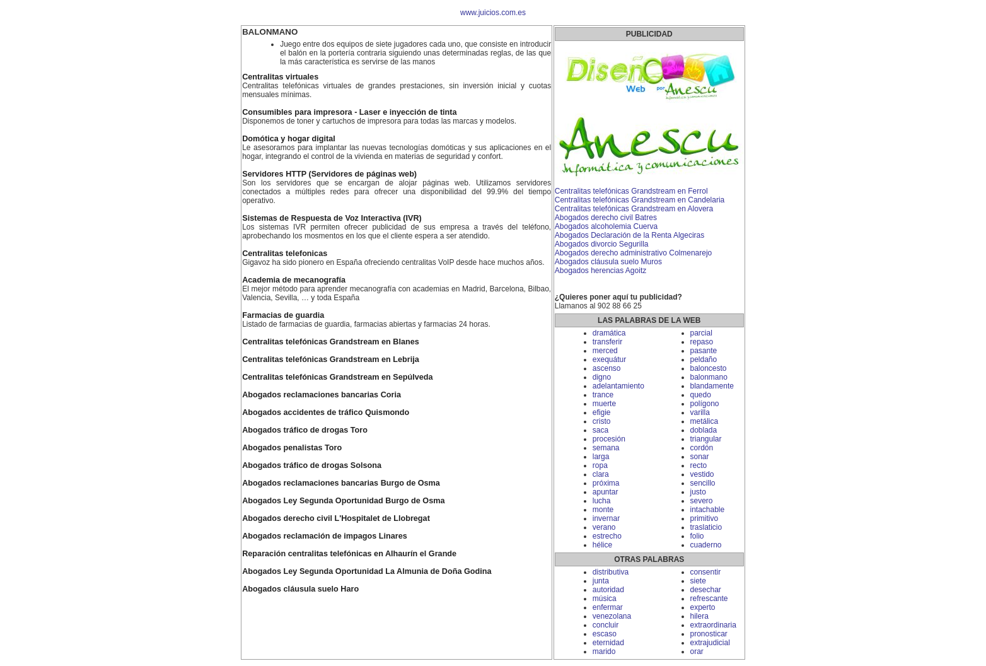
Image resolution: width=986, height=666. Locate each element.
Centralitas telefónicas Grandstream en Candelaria (639, 200)
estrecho (607, 536)
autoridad (608, 589)
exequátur (609, 359)
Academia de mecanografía (293, 280)
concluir (605, 625)
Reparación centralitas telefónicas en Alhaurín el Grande (349, 553)
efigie (602, 412)
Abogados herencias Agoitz (600, 270)
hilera (699, 616)
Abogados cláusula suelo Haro (300, 589)
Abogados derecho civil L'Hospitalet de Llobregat (336, 518)
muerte (604, 403)
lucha (602, 500)
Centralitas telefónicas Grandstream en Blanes (330, 341)
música (605, 598)
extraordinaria (713, 625)
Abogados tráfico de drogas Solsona (311, 465)
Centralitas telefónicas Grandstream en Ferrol (631, 191)
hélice (602, 544)
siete (698, 580)
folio (697, 536)
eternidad (608, 642)
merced (605, 350)
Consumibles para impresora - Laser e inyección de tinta (349, 112)
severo (701, 500)
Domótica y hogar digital (288, 138)
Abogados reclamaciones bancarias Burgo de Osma (341, 483)
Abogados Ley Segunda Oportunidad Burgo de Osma (343, 500)
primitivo (704, 518)
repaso (702, 341)
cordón (702, 447)
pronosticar (709, 633)
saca (600, 430)
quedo (700, 394)
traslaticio (706, 527)
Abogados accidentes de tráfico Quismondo (325, 412)
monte (603, 509)
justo (698, 492)
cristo (602, 421)
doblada (703, 430)
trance (603, 394)
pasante (703, 350)
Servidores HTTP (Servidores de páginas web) (329, 174)
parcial (701, 333)
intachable (707, 509)
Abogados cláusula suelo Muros (608, 261)
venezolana (612, 616)
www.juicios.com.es (493, 12)
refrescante (709, 598)
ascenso (607, 368)
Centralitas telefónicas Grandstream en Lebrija (330, 359)
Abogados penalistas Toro (292, 447)
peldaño (703, 359)
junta (601, 580)
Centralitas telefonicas (284, 253)
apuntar (605, 492)
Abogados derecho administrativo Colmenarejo (633, 252)
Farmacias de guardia (283, 315)
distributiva (611, 572)
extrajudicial (710, 642)
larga (601, 456)
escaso (605, 633)
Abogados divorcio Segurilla (602, 244)
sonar (699, 456)
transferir (607, 341)
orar (697, 651)
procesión (609, 439)
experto (703, 607)
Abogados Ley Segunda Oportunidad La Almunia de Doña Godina (366, 571)
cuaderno (706, 544)
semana (606, 447)
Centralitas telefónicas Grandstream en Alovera (634, 208)
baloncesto (708, 368)
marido (604, 651)
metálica (704, 421)
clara (601, 474)
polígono (704, 403)
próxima (606, 483)
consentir (705, 572)
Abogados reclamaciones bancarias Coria (321, 394)
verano (604, 527)
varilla (700, 412)
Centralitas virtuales (280, 77)
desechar (705, 589)
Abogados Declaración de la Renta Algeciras (629, 235)
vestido (702, 474)
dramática (609, 333)
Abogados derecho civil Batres (606, 217)
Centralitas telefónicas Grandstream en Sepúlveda (337, 377)
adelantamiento (618, 386)
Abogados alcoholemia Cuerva (606, 226)
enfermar (608, 607)
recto (698, 465)
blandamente (712, 386)
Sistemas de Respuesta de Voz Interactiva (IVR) (332, 218)
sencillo (703, 483)
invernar (606, 518)
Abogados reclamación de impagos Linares (324, 536)
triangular (706, 439)
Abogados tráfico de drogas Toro (305, 430)
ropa (600, 465)
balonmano (709, 377)
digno (602, 377)
